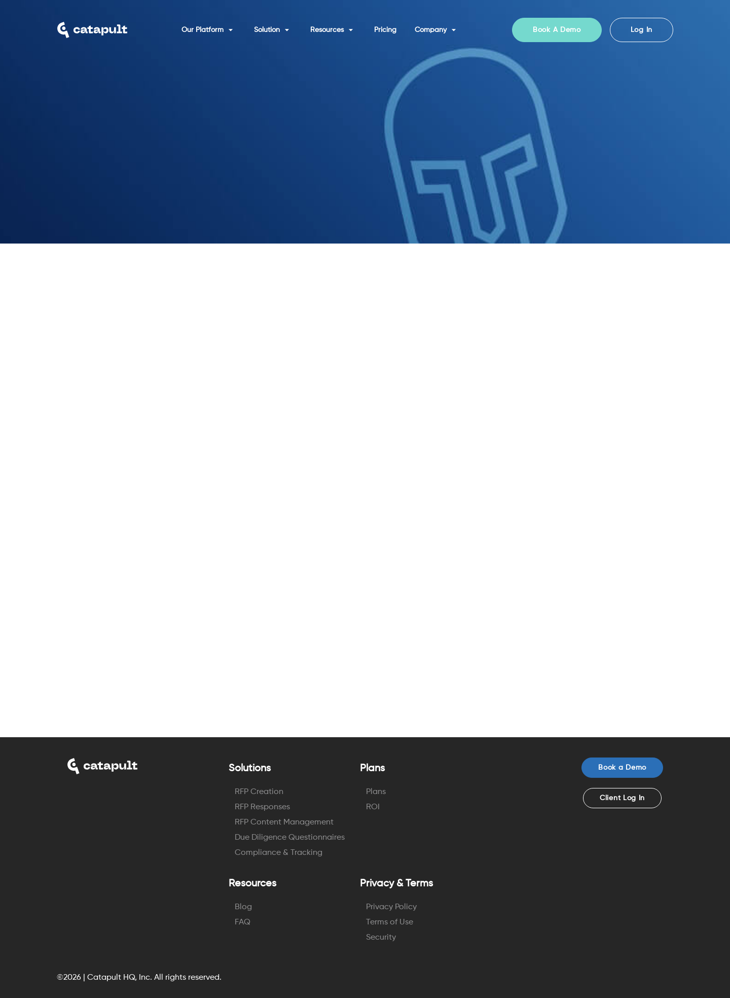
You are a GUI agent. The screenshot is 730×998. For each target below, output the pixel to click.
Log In (641, 29)
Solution (273, 30)
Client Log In (622, 798)
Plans (376, 792)
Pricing (385, 29)
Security (381, 938)
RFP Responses (262, 807)
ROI (373, 807)
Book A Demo (557, 29)
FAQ (242, 922)
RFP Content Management (284, 822)
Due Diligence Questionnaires (290, 838)
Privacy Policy (391, 907)
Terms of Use (389, 922)
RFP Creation (259, 792)
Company (437, 30)
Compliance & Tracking (278, 853)
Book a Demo (622, 767)
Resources (333, 30)
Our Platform (208, 30)
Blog (243, 907)
